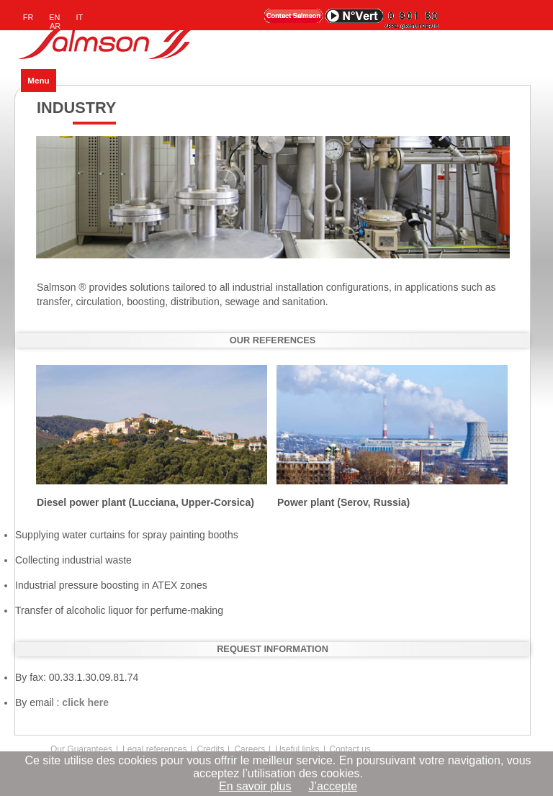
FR (28, 17)
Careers (249, 749)
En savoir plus (255, 786)
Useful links (297, 749)
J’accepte (332, 786)
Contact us (350, 749)
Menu (38, 80)
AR (55, 26)
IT (80, 17)
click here (85, 702)
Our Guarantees (81, 749)
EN (54, 17)
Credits (210, 749)
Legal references (154, 749)
